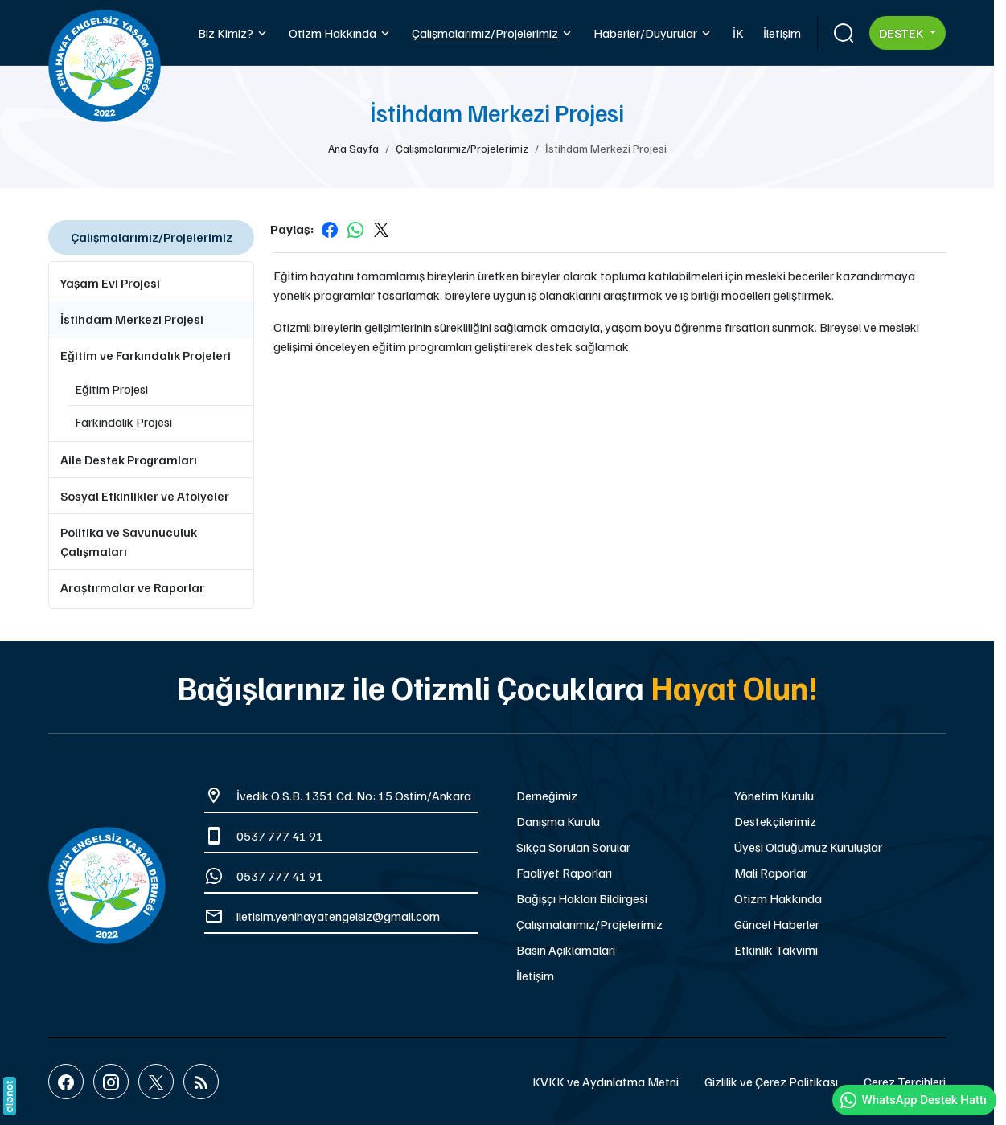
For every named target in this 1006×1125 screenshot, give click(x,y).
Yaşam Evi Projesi (110, 283)
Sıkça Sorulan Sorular (573, 847)
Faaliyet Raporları (564, 873)
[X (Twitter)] (156, 1081)
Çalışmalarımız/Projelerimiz (589, 924)
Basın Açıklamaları (565, 950)
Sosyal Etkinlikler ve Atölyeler (144, 496)
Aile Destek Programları (128, 460)
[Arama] (843, 33)
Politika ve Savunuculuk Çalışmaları (128, 541)
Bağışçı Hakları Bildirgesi (581, 898)
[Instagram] (111, 1081)
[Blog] (201, 1081)
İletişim (535, 976)
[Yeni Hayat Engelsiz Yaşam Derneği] (107, 885)
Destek (902, 33)
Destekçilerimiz (775, 821)
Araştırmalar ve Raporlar (132, 587)
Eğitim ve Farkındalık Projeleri (145, 355)
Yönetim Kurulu (774, 796)
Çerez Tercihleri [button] (905, 1082)
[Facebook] (66, 1081)
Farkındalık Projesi (123, 422)
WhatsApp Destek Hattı (913, 1100)
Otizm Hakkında (778, 898)
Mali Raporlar (770, 873)
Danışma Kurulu (558, 821)
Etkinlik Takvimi (776, 950)
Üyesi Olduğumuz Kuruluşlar (808, 847)
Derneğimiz (546, 796)
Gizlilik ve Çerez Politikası (771, 1082)
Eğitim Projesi (111, 389)
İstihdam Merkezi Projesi (131, 319)
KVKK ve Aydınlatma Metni (605, 1082)
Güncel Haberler (776, 924)
